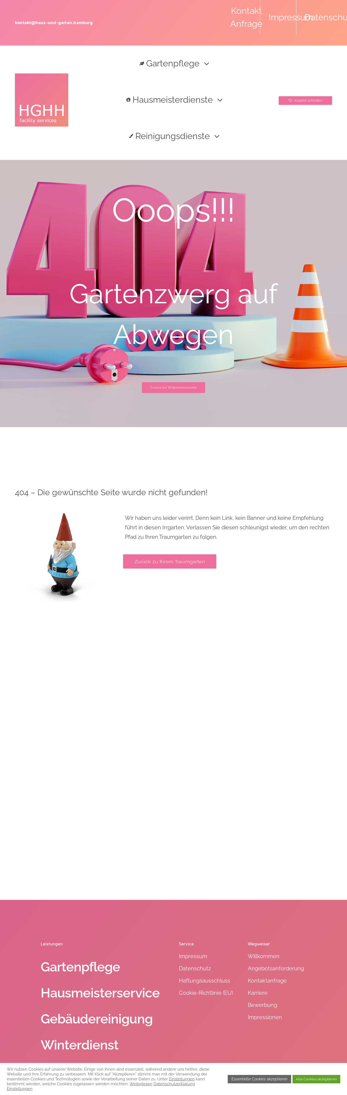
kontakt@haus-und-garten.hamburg (54, 22)
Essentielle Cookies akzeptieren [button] (259, 1079)
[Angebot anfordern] (305, 100)
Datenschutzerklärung (174, 1083)
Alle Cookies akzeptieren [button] (316, 1079)
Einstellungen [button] (182, 1079)
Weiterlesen (141, 1083)
